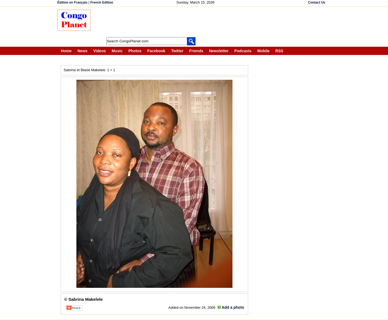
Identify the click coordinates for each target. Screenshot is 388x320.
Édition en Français (72, 2)
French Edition (101, 2)
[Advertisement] (196, 22)
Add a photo (232, 307)
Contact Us (316, 2)
